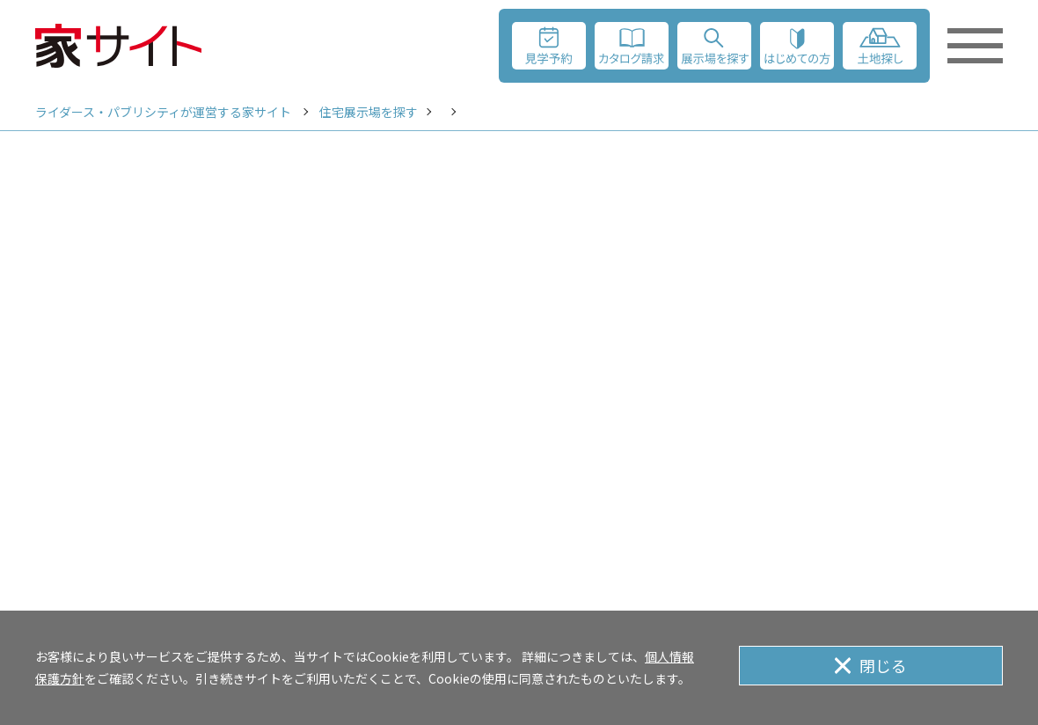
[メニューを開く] (975, 45)
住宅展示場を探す (368, 112)
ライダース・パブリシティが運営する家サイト (163, 112)
